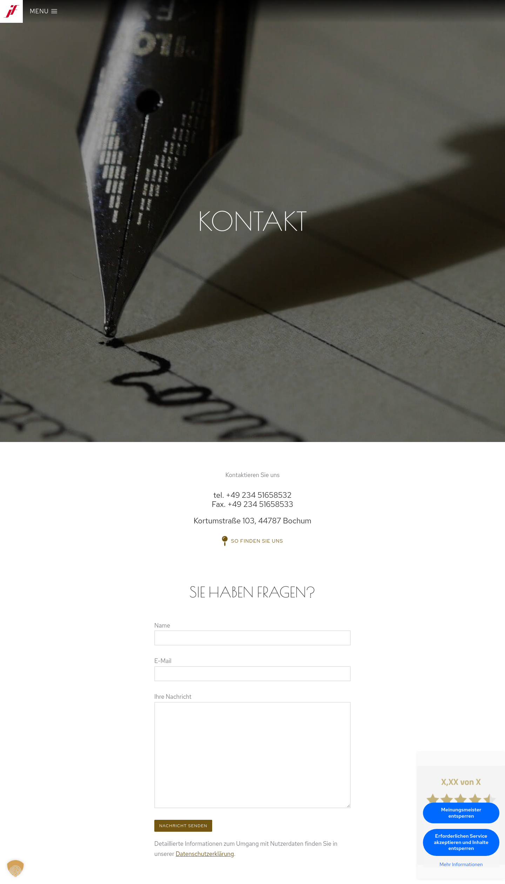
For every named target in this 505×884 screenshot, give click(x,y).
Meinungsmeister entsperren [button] (461, 812)
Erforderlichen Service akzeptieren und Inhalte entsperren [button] (461, 842)
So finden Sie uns (252, 541)
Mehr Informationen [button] (461, 865)
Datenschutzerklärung (205, 854)
